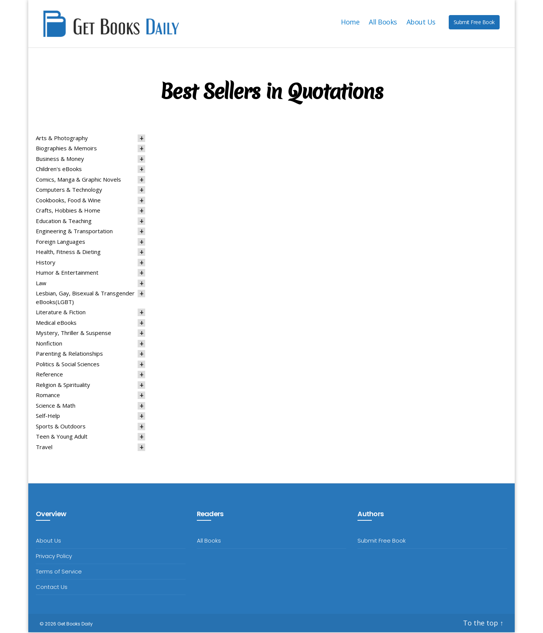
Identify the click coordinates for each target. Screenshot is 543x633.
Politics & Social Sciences (68, 364)
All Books (383, 22)
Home (350, 22)
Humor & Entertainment (67, 273)
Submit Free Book (474, 22)
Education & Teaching (64, 221)
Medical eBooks (56, 323)
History (45, 263)
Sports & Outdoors (61, 427)
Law (41, 283)
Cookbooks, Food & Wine (68, 201)
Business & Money (60, 159)
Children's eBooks (59, 170)
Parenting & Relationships (69, 354)
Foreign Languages (60, 242)
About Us (421, 22)
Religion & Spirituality (63, 385)
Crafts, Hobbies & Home (68, 211)
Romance (48, 396)
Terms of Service (59, 572)
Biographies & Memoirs (66, 149)
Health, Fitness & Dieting (68, 253)
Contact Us (51, 588)
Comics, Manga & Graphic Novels (78, 180)
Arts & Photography (62, 138)
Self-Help (48, 416)
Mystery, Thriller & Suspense (73, 334)
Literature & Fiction (61, 313)
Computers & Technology (69, 190)
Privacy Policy (54, 557)
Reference (49, 375)
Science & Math (55, 406)
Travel (44, 447)
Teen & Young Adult (61, 437)
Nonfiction (49, 344)
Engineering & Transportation (74, 232)
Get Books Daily (75, 625)
